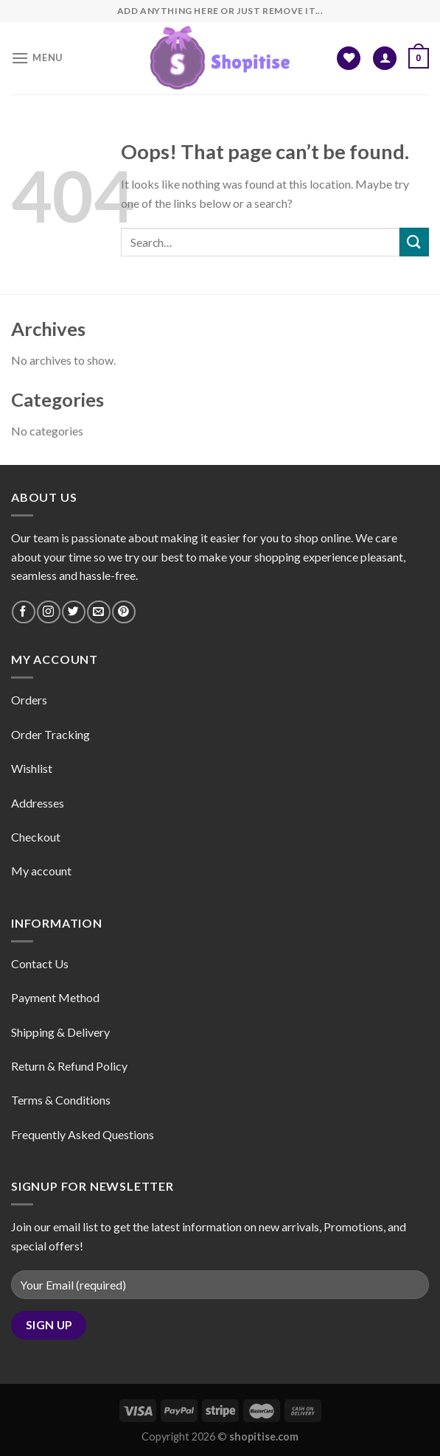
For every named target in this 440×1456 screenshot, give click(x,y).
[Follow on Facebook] (23, 612)
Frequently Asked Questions (82, 1134)
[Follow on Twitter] (73, 612)
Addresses (37, 803)
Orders (29, 700)
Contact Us (40, 963)
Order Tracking (50, 734)
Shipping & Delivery (60, 1032)
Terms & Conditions (61, 1100)
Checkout (35, 837)
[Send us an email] (98, 612)
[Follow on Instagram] (48, 612)
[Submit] (414, 242)
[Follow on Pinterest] (123, 612)
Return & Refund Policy (69, 1066)
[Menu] (37, 58)
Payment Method (55, 997)
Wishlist (31, 768)
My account (41, 871)
